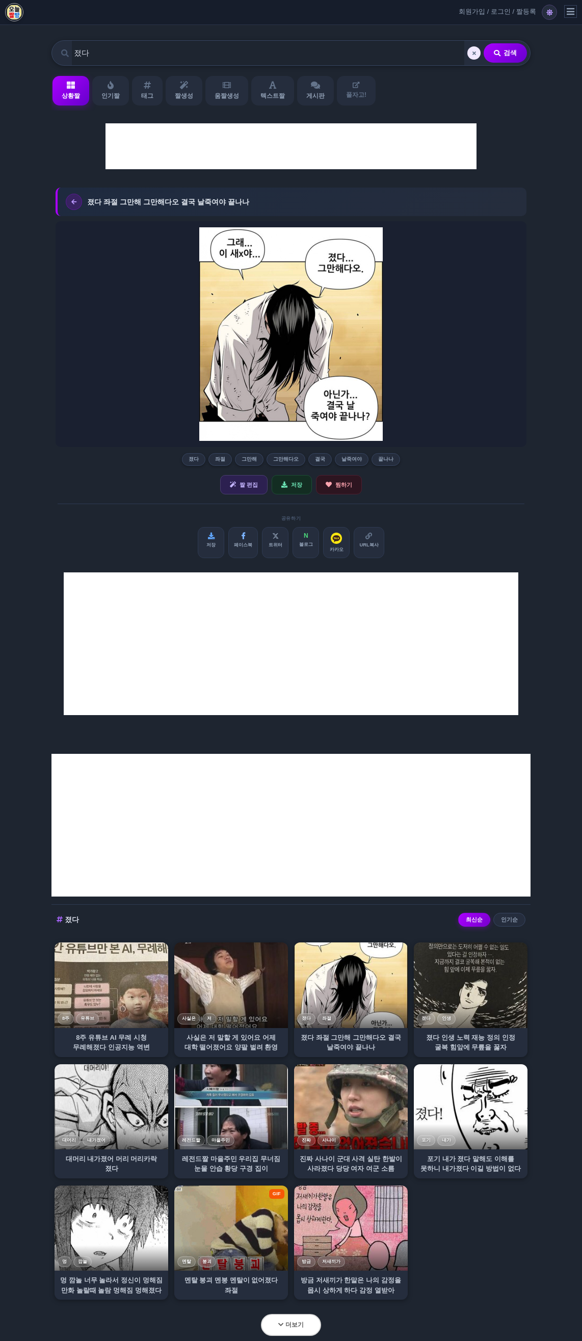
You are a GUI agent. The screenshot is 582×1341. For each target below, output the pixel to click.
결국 (320, 459)
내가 (446, 1140)
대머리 (69, 1140)
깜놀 (82, 1261)
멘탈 (186, 1261)
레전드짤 (191, 1140)
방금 (306, 1261)
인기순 (509, 919)
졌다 (194, 459)
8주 (65, 1018)
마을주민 (220, 1140)
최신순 (474, 919)
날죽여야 (351, 459)
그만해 (249, 459)
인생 (446, 1018)
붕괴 (206, 1261)
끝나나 (385, 459)
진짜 (306, 1140)
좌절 (220, 459)
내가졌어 (96, 1140)
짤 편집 (244, 485)
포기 (426, 1140)
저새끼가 (331, 1261)
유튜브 (87, 1018)
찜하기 (339, 485)
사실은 (189, 1018)
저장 (291, 485)
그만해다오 (286, 459)
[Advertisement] (291, 146)
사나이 (329, 1140)
